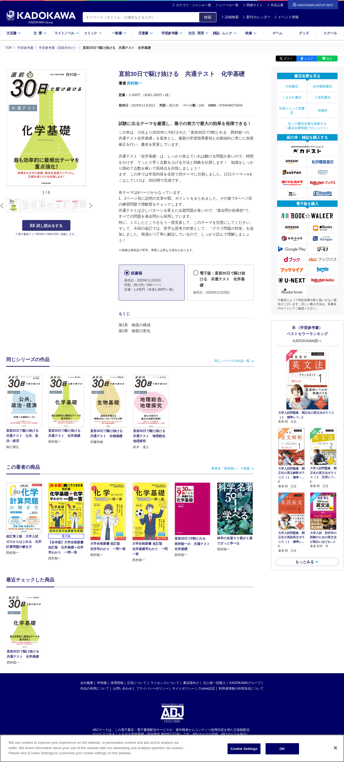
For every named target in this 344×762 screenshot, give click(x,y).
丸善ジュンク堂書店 (292, 111)
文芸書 (13, 33)
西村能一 (134, 83)
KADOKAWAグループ (244, 630)
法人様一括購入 (214, 630)
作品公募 (277, 5)
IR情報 (102, 630)
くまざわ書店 (291, 97)
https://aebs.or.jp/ (153, 686)
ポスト (288, 58)
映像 (251, 33)
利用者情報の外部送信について (241, 636)
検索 (207, 17)
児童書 (145, 33)
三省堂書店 (323, 97)
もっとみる (304, 562)
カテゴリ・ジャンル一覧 (193, 5)
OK (282, 749)
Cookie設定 (207, 636)
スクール (330, 33)
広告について (136, 630)
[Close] (335, 748)
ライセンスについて (164, 630)
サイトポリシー (183, 636)
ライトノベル (66, 33)
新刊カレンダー (257, 17)
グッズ (304, 33)
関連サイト (255, 5)
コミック (93, 33)
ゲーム (277, 33)
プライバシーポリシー (152, 636)
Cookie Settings (244, 749)
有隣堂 (322, 110)
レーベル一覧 (229, 5)
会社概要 (86, 630)
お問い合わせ (122, 636)
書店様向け (191, 630)
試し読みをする (46, 226)
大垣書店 (291, 86)
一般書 (119, 33)
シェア (308, 58)
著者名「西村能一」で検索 (230, 468)
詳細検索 (230, 17)
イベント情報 (286, 17)
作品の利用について (94, 636)
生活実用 (198, 33)
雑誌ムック (225, 33)
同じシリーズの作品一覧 (232, 361)
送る (329, 58)
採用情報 (117, 630)
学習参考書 (172, 33)
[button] (89, 206)
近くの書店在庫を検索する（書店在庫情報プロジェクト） (307, 126)
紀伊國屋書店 (322, 86)
